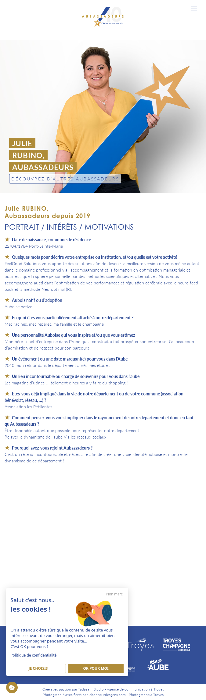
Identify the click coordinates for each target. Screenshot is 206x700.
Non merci (115, 593)
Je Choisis (38, 667)
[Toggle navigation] (193, 8)
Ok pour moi (96, 667)
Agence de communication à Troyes (135, 689)
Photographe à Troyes (146, 694)
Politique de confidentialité (34, 654)
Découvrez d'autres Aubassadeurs (65, 179)
